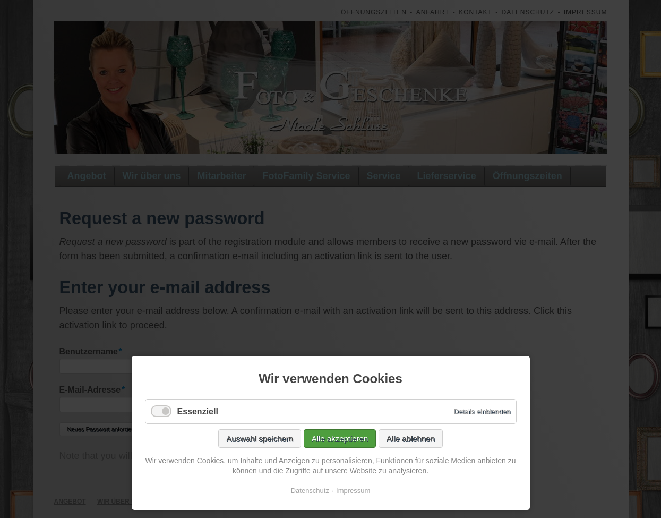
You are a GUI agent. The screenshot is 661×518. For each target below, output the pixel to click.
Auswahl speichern (259, 438)
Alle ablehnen (411, 438)
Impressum (353, 491)
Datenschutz (310, 491)
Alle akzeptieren (340, 438)
